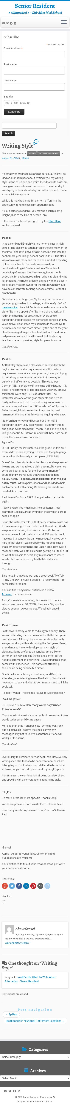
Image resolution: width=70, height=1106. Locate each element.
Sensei (25, 158)
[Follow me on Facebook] (12, 23)
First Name (10, 64)
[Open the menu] (64, 22)
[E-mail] (4, 23)
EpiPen (11, 1014)
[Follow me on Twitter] (8, 23)
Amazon (7, 594)
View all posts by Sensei (18, 943)
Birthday (8, 96)
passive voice (10, 307)
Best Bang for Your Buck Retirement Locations (35, 1020)
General (31, 153)
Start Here (55, 221)
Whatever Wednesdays (48, 153)
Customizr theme (43, 1101)
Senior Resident (35, 6)
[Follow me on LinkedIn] (15, 23)
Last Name (10, 80)
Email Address (13, 48)
